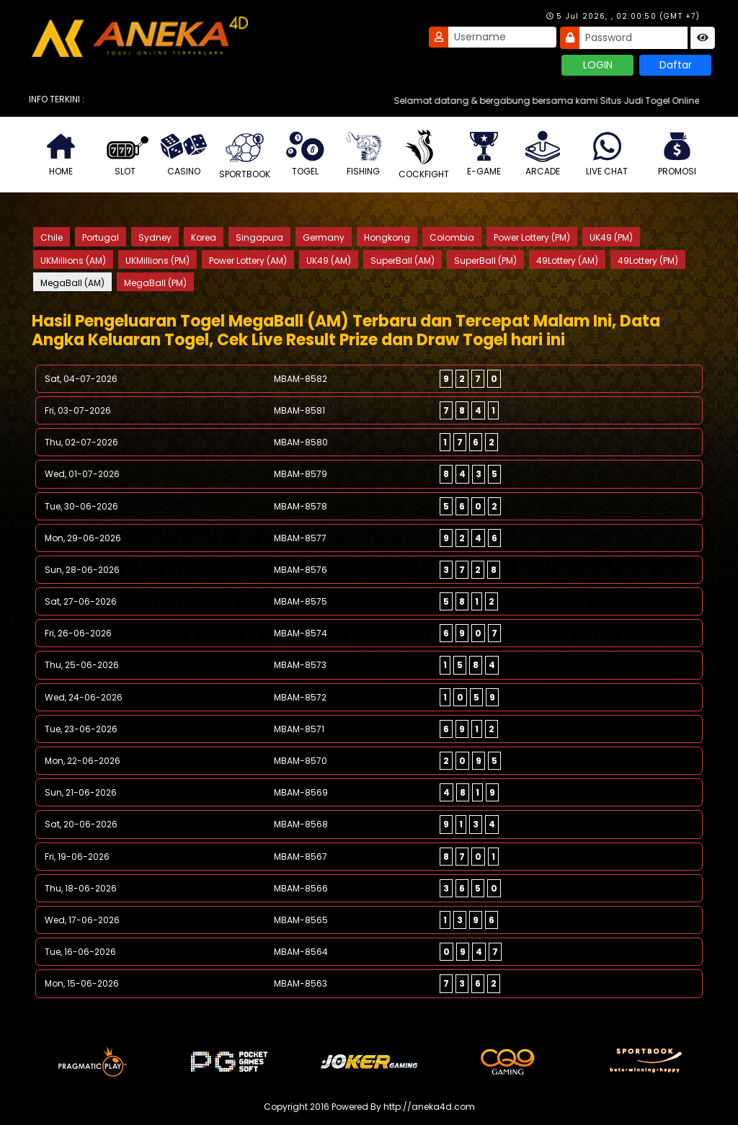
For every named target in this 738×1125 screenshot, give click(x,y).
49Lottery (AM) (567, 260)
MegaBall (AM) (72, 283)
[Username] (502, 37)
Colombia (452, 237)
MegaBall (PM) (155, 283)
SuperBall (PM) (485, 260)
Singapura (259, 237)
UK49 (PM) (611, 237)
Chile (51, 237)
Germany (323, 237)
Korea (203, 237)
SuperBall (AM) (402, 260)
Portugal (100, 237)
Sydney (155, 237)
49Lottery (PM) (648, 260)
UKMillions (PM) (157, 260)
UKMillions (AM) (73, 260)
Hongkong (387, 237)
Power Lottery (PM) (532, 237)
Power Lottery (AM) (248, 260)
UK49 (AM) (328, 260)
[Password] (633, 38)
